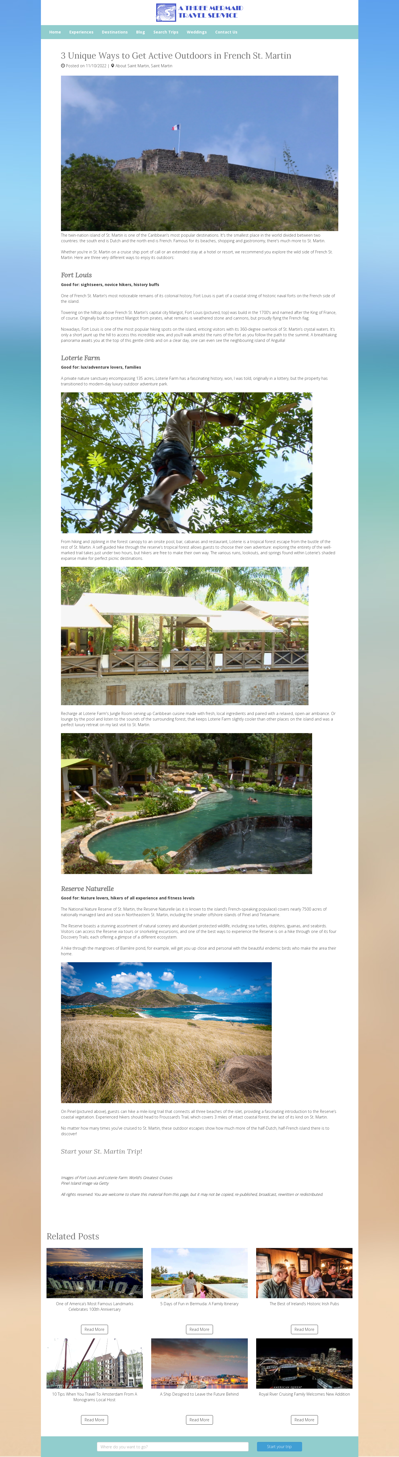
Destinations (115, 32)
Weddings (197, 32)
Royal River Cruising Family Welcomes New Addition (304, 1367)
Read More (94, 1329)
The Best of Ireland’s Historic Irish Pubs (304, 1277)
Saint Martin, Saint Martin (150, 65)
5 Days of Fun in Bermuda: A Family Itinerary (199, 1277)
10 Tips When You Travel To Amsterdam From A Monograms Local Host (94, 1370)
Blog (140, 32)
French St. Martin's (90, 295)
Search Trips (165, 32)
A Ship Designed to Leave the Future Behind (199, 1367)
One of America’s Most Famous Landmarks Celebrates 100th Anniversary (94, 1280)
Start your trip (279, 1446)
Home (55, 32)
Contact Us (226, 32)
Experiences (81, 32)
